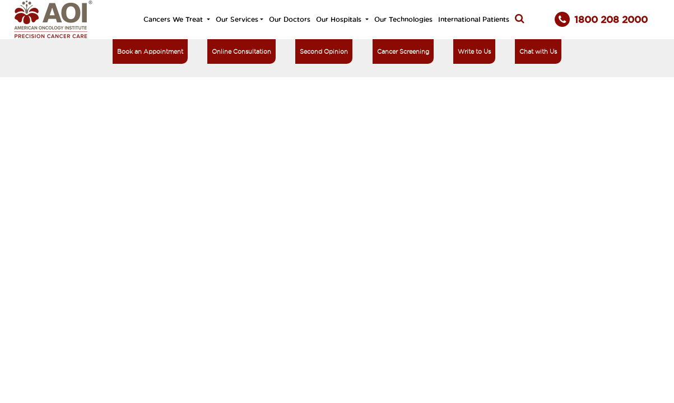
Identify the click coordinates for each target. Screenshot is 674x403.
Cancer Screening (403, 51)
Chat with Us (538, 51)
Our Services (237, 19)
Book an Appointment (150, 51)
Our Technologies (403, 19)
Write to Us (474, 51)
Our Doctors (289, 19)
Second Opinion (324, 51)
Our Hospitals (340, 19)
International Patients (473, 19)
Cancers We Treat (174, 19)
